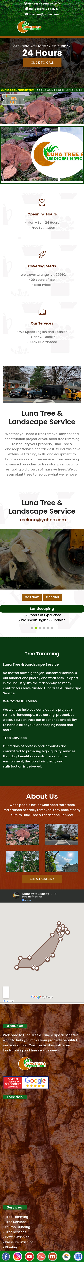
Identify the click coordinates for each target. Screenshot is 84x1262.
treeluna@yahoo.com (44, 14)
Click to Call (42, 62)
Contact (52, 597)
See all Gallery (42, 879)
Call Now (32, 597)
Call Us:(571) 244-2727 (44, 9)
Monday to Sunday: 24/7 (44, 3)
